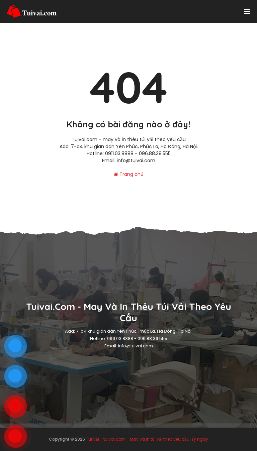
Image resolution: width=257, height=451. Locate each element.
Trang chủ (129, 174)
